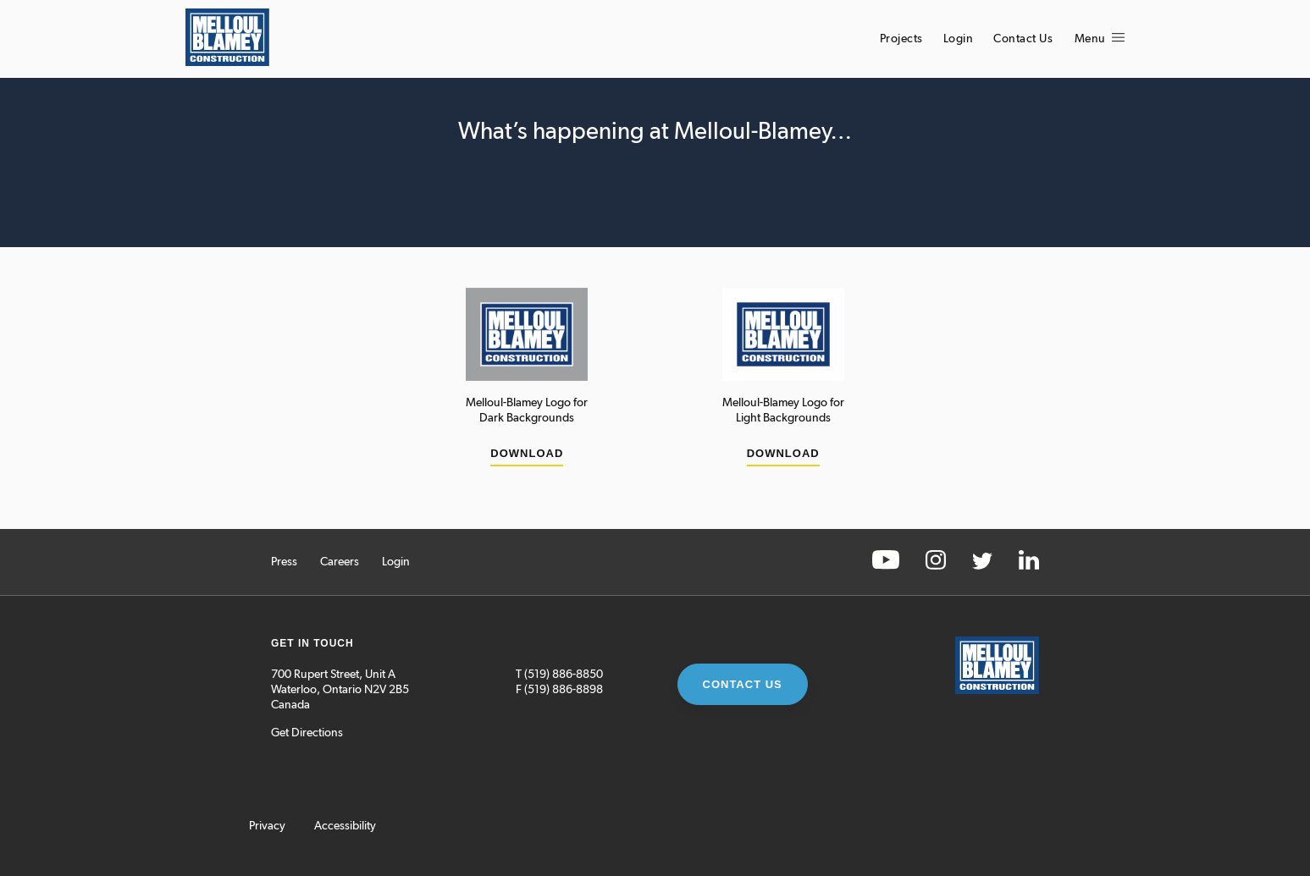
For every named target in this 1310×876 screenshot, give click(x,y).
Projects (901, 39)
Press (284, 562)
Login (958, 39)
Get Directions (307, 733)
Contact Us (1023, 39)
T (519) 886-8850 (559, 674)
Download (526, 453)
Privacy (267, 826)
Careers (339, 562)
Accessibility (345, 826)
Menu (1100, 39)
